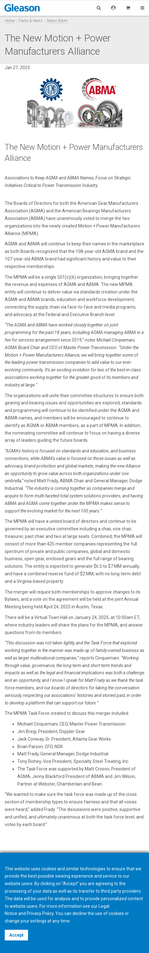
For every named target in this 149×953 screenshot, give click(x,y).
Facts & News (31, 20)
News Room (57, 20)
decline (79, 913)
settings (38, 920)
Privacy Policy (40, 913)
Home (10, 20)
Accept (16, 935)
